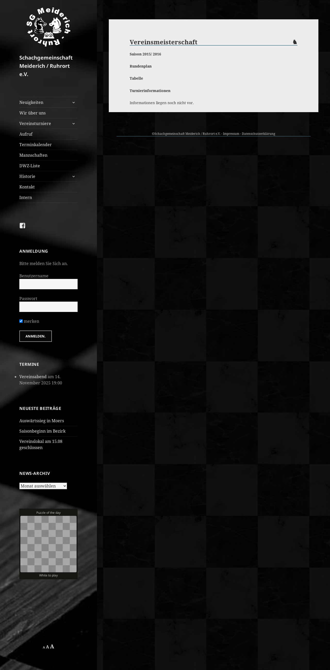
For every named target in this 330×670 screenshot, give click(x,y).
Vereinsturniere (35, 123)
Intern (25, 197)
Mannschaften (33, 155)
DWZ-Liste (29, 166)
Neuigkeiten (31, 102)
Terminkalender (35, 144)
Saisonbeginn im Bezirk (42, 431)
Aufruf (25, 134)
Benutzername (33, 276)
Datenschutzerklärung (258, 133)
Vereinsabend (33, 376)
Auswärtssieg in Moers (41, 421)
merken (29, 321)
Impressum (231, 133)
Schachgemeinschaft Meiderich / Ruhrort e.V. (46, 66)
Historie (27, 176)
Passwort (28, 298)
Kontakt (27, 187)
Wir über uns (32, 113)
